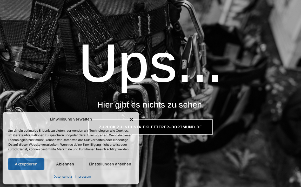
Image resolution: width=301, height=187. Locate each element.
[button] (131, 119)
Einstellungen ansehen (110, 164)
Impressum (83, 176)
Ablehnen (65, 164)
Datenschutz (62, 176)
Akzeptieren (26, 164)
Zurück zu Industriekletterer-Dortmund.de (150, 127)
